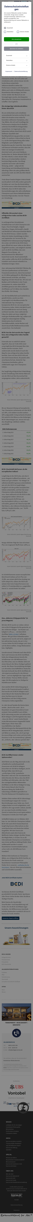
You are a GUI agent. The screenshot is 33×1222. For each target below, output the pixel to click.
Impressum (8, 71)
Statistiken (10, 31)
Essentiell (10, 28)
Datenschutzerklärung (21, 71)
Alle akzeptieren (16, 39)
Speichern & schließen (16, 48)
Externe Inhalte (24, 31)
